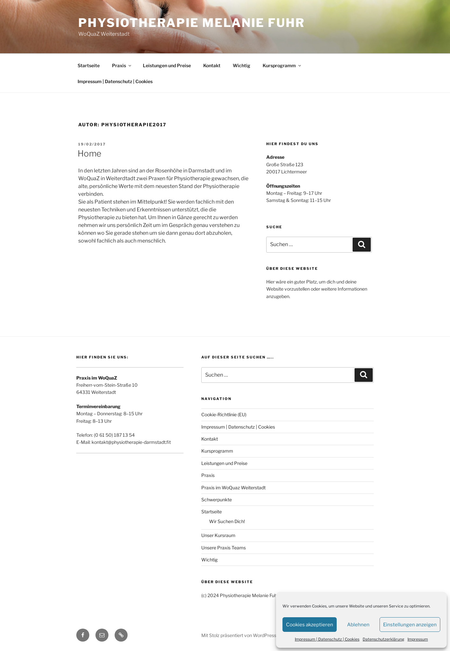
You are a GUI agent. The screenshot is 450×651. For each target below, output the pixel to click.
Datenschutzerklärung (383, 639)
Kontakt (211, 65)
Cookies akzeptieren (309, 625)
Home (89, 153)
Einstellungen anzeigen (410, 625)
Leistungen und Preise (167, 65)
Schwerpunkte (216, 499)
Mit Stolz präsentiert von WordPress (238, 635)
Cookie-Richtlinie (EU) (223, 414)
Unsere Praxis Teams (223, 547)
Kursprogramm (282, 65)
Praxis (122, 65)
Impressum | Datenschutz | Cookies (327, 639)
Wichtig (241, 65)
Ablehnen (358, 625)
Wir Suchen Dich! (227, 521)
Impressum (417, 639)
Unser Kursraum (218, 535)
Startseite (89, 65)
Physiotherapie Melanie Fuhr (191, 23)
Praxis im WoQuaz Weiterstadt (233, 487)
